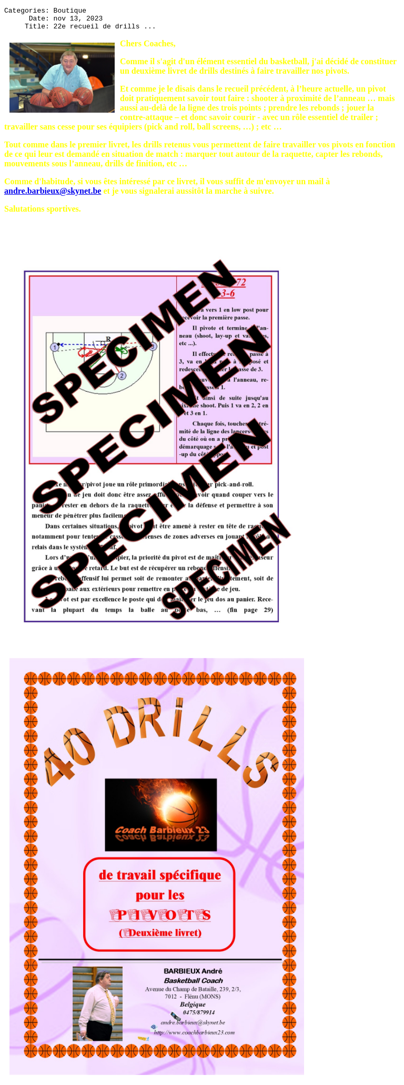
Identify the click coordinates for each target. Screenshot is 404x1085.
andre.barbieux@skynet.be (52, 195)
